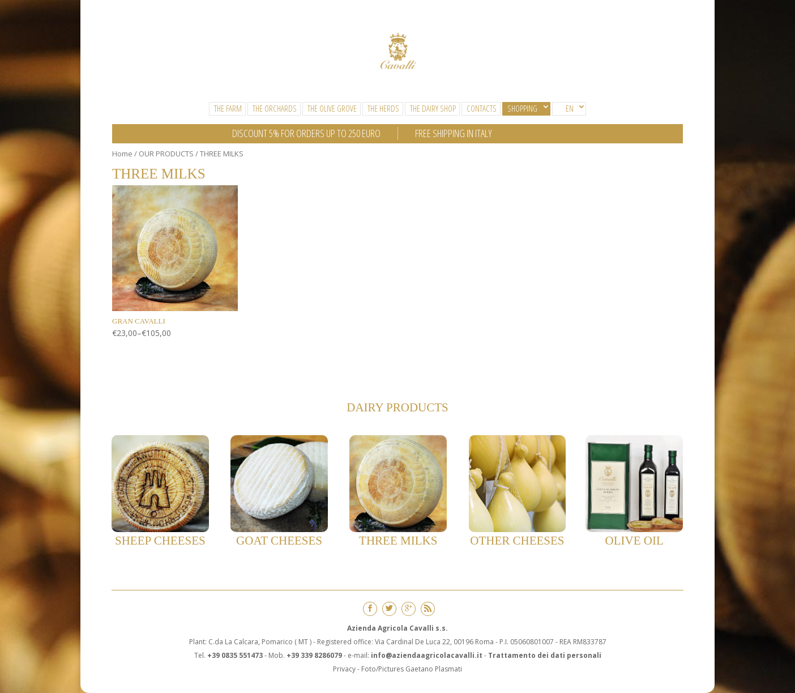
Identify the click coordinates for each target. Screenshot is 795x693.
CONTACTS (482, 108)
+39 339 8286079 (314, 655)
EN (570, 108)
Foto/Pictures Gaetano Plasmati (411, 669)
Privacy (344, 669)
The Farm (228, 108)
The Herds (383, 108)
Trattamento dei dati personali (544, 655)
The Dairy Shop (433, 108)
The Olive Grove (332, 108)
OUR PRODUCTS (166, 153)
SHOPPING (522, 108)
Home (122, 153)
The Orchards (275, 108)
